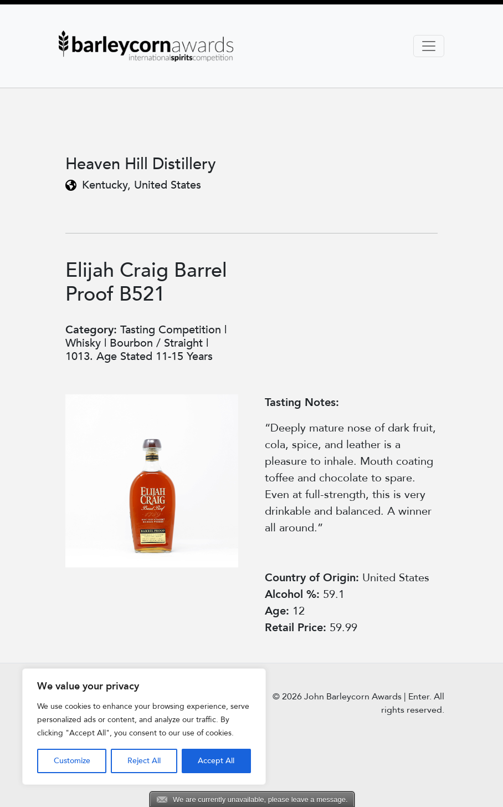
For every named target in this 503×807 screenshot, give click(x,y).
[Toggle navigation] (428, 46)
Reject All (144, 760)
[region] (144, 726)
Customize (72, 760)
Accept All (216, 760)
